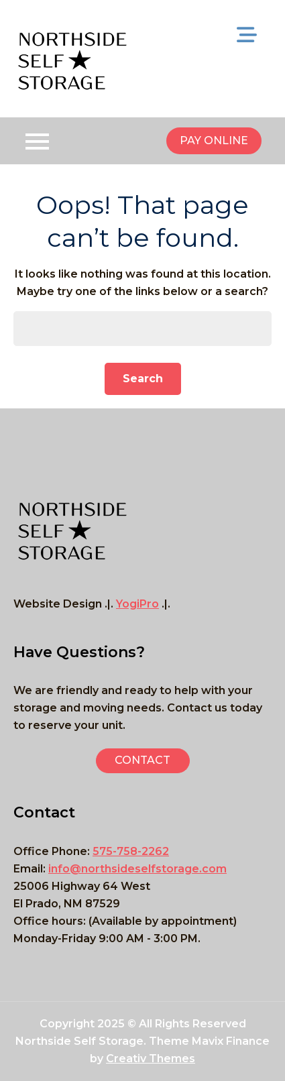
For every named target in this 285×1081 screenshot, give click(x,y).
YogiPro (137, 604)
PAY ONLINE (214, 140)
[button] (143, 760)
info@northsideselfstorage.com (137, 868)
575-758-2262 (131, 851)
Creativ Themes (150, 1058)
